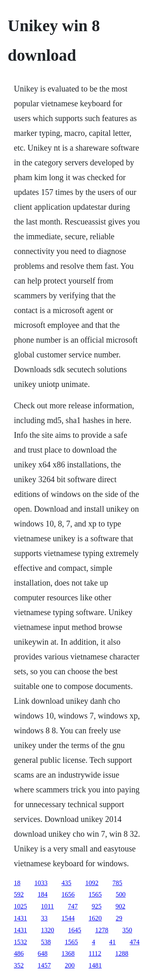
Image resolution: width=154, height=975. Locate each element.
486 (19, 953)
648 (43, 953)
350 (127, 930)
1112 (95, 953)
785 (117, 882)
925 (96, 906)
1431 (20, 918)
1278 (101, 930)
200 (70, 965)
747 (73, 906)
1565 (95, 894)
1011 (47, 906)
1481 (95, 965)
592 (19, 894)
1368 (68, 953)
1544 (68, 918)
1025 (20, 906)
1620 (95, 918)
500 (121, 894)
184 (43, 894)
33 (44, 918)
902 (120, 906)
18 (17, 882)
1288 (122, 953)
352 (19, 965)
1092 (92, 882)
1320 (47, 930)
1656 (68, 894)
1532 (20, 941)
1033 (41, 882)
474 (135, 941)
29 (119, 918)
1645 (74, 930)
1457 (44, 965)
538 (46, 941)
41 (112, 941)
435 (66, 882)
